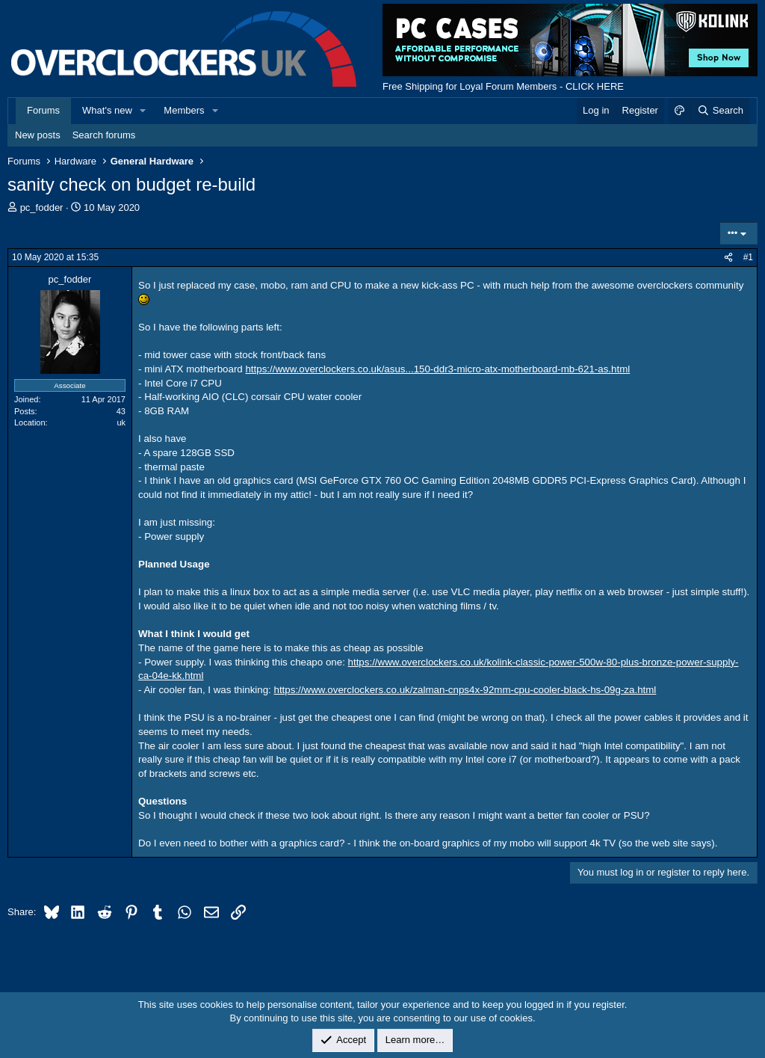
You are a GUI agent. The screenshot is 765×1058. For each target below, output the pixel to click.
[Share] (728, 257)
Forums (43, 110)
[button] (143, 110)
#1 (748, 257)
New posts (38, 135)
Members (184, 110)
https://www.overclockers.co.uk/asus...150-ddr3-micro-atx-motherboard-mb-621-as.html (437, 369)
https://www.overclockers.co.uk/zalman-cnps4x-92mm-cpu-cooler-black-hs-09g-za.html (465, 689)
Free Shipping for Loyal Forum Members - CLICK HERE (503, 86)
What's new (107, 110)
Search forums (104, 135)
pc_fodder (42, 207)
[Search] (719, 110)
